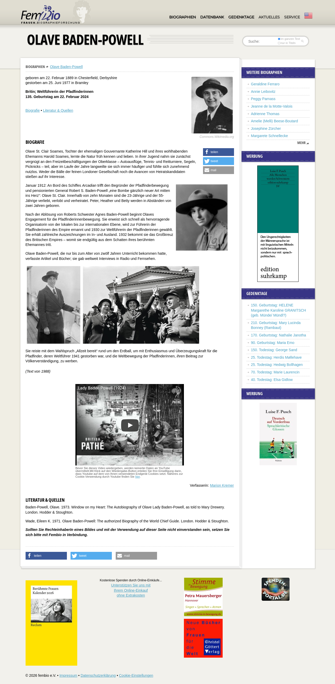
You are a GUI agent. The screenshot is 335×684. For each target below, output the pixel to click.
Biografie (33, 110)
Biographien (182, 17)
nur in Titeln (286, 42)
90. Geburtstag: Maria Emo (272, 343)
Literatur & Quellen (58, 110)
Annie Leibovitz (263, 91)
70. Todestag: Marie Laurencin (275, 372)
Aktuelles (269, 17)
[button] (218, 152)
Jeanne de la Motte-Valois (272, 106)
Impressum (68, 675)
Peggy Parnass (263, 99)
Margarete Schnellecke (269, 136)
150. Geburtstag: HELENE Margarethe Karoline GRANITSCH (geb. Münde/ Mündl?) (278, 310)
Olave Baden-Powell (66, 67)
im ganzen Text (289, 38)
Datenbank (212, 17)
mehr (301, 143)
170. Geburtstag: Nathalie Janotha (278, 335)
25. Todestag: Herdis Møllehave (276, 357)
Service (292, 17)
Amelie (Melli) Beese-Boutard (274, 121)
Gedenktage (241, 17)
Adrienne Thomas (265, 114)
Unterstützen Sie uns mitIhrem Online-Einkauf (131, 590)
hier (137, 476)
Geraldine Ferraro (265, 84)
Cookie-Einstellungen (136, 675)
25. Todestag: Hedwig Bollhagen (277, 365)
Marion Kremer (222, 485)
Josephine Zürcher (266, 128)
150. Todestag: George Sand (274, 350)
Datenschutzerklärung (98, 675)
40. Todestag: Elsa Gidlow (272, 380)
